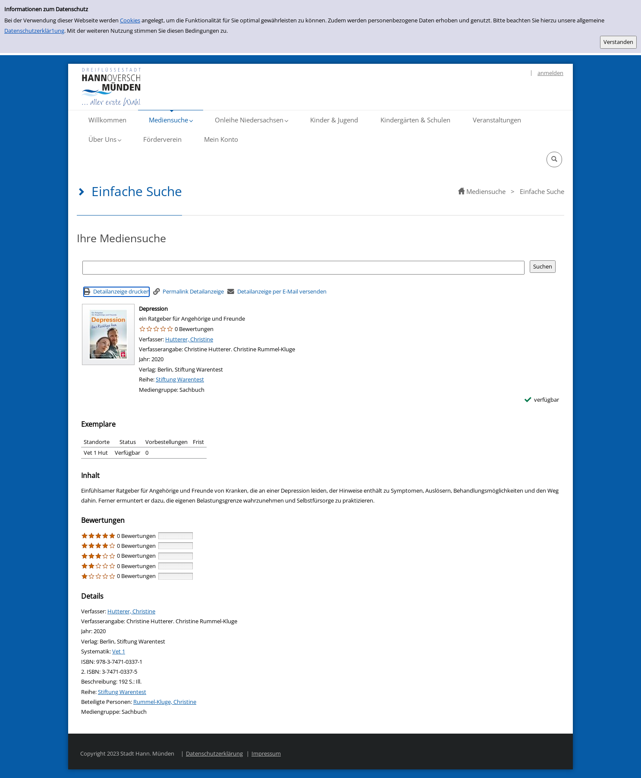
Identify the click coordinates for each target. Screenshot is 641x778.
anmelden (550, 73)
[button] (170, 120)
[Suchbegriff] (303, 267)
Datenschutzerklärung (214, 753)
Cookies (130, 20)
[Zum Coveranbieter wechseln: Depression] (108, 334)
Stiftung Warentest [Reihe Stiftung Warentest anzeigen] (180, 379)
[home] (461, 191)
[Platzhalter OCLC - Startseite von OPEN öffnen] (138, 87)
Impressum (266, 753)
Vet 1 (118, 651)
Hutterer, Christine (189, 339)
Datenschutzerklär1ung (34, 30)
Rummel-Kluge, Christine (164, 702)
